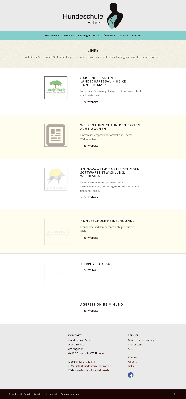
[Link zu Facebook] (174, 393)
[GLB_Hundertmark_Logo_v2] (56, 88)
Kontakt (132, 357)
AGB (130, 348)
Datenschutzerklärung (141, 340)
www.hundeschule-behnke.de (92, 370)
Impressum (135, 344)
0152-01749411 (85, 361)
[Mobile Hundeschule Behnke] (93, 15)
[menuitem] (52, 35)
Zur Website (91, 101)
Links (131, 366)
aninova (76, 394)
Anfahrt (132, 361)
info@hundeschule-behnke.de (93, 366)
